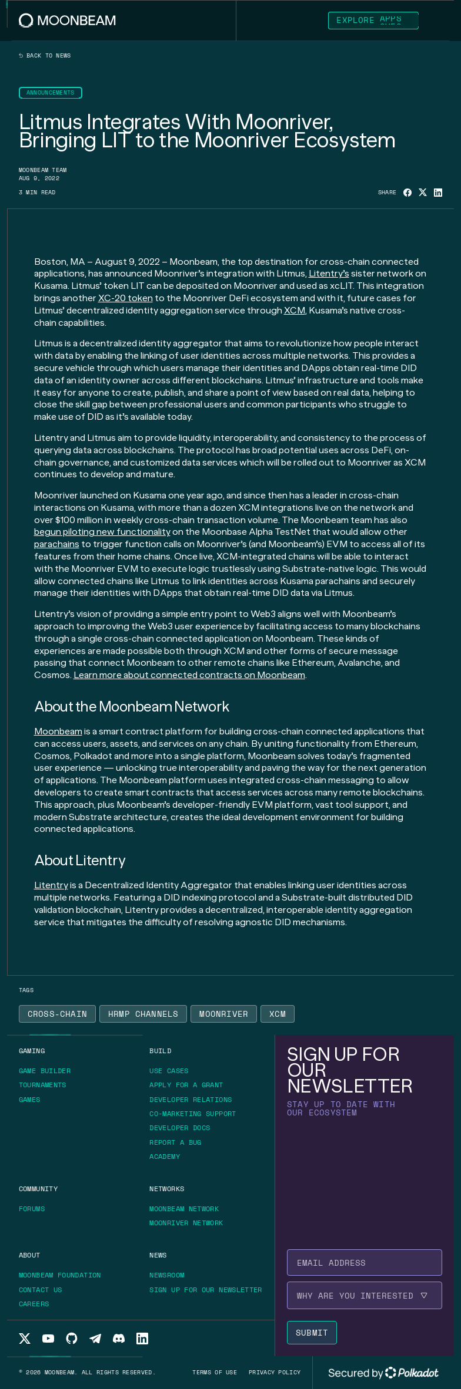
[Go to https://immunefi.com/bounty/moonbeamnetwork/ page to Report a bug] (179, 1142)
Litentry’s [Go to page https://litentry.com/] (329, 273)
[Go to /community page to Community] (38, 1189)
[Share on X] (423, 192)
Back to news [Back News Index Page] (45, 56)
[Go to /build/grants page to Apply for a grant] (190, 1085)
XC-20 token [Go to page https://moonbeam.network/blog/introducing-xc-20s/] (125, 298)
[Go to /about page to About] (30, 1255)
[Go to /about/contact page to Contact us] (40, 1289)
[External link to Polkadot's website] (383, 1372)
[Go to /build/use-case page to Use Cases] (168, 1071)
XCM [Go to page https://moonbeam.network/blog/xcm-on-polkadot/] (294, 310)
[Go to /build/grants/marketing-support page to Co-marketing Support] (192, 1113)
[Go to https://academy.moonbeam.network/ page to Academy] (168, 1156)
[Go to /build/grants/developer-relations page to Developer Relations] (190, 1099)
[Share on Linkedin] (438, 192)
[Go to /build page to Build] (160, 1051)
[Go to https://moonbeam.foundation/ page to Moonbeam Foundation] (64, 1275)
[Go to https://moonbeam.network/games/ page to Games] (34, 1099)
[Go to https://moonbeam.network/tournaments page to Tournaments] (47, 1085)
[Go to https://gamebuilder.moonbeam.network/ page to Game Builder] (49, 1071)
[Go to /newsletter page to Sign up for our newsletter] (205, 1289)
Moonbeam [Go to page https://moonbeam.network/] (58, 731)
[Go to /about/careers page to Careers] (34, 1304)
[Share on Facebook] (407, 192)
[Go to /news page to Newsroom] (166, 1275)
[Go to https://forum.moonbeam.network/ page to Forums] (36, 1209)
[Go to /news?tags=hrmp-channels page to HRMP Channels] (143, 1014)
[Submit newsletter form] (312, 1332)
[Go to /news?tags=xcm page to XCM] (277, 1014)
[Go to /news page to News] (157, 1255)
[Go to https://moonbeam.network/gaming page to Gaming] (32, 1051)
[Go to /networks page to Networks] (166, 1189)
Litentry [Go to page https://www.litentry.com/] (51, 885)
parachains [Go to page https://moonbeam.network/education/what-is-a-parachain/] (56, 543)
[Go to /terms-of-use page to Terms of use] (214, 1372)
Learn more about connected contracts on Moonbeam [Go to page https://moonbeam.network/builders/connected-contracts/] (189, 674)
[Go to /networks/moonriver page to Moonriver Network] (186, 1223)
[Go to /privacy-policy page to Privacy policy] (274, 1372)
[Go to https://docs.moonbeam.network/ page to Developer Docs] (183, 1128)
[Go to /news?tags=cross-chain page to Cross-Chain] (57, 1014)
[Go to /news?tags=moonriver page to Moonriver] (224, 1014)
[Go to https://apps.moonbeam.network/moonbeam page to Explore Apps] (373, 20)
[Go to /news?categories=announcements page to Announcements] (50, 93)
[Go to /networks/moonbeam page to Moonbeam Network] (184, 1208)
